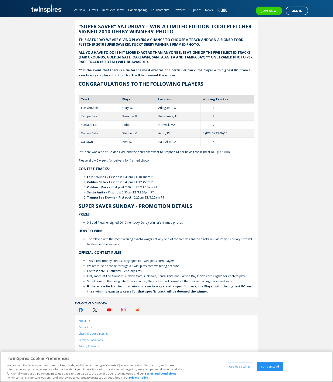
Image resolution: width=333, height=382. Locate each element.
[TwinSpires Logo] (45, 8)
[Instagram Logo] (123, 310)
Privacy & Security (89, 346)
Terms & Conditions (91, 340)
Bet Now (79, 10)
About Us (84, 321)
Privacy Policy (138, 377)
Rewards (180, 10)
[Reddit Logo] (137, 310)
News (209, 10)
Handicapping (137, 10)
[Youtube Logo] (109, 310)
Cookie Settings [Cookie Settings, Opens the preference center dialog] (240, 366)
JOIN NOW (269, 11)
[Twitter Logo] (95, 310)
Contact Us (85, 327)
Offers (93, 10)
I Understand (270, 366)
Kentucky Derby (113, 10)
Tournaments (160, 10)
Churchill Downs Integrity (93, 333)
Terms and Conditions (160, 373)
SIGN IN (296, 11)
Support (195, 10)
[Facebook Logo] (81, 310)
